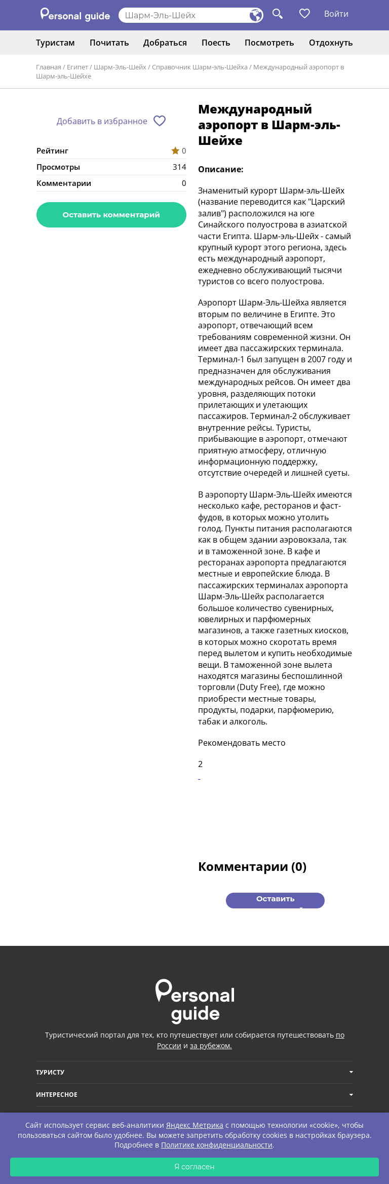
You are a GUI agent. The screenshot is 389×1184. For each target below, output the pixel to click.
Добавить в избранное (102, 121)
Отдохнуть (331, 42)
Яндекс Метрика (194, 1125)
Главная (48, 66)
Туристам (55, 42)
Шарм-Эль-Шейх (120, 66)
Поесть (216, 42)
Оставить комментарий (111, 214)
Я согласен (194, 1166)
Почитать (109, 42)
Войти (336, 13)
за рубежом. (211, 1045)
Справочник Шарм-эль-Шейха (200, 66)
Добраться (165, 42)
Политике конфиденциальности (217, 1145)
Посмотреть (269, 42)
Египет (77, 66)
